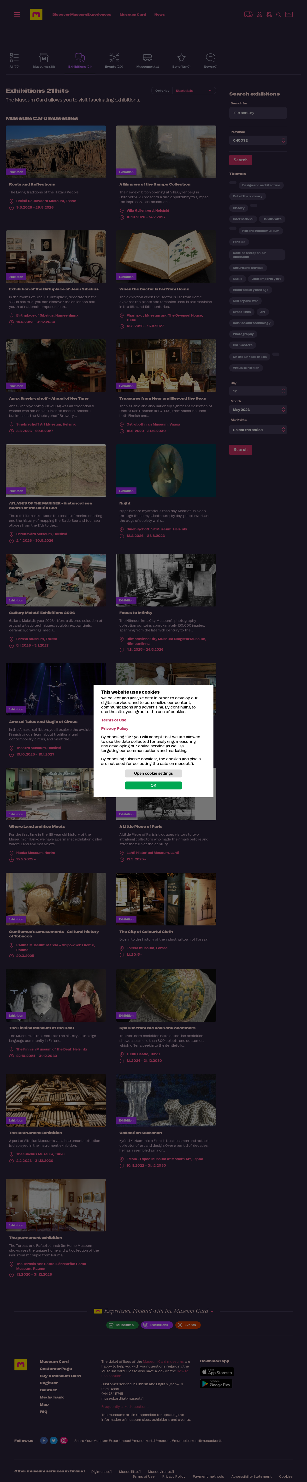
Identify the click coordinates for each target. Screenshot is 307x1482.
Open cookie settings (153, 773)
